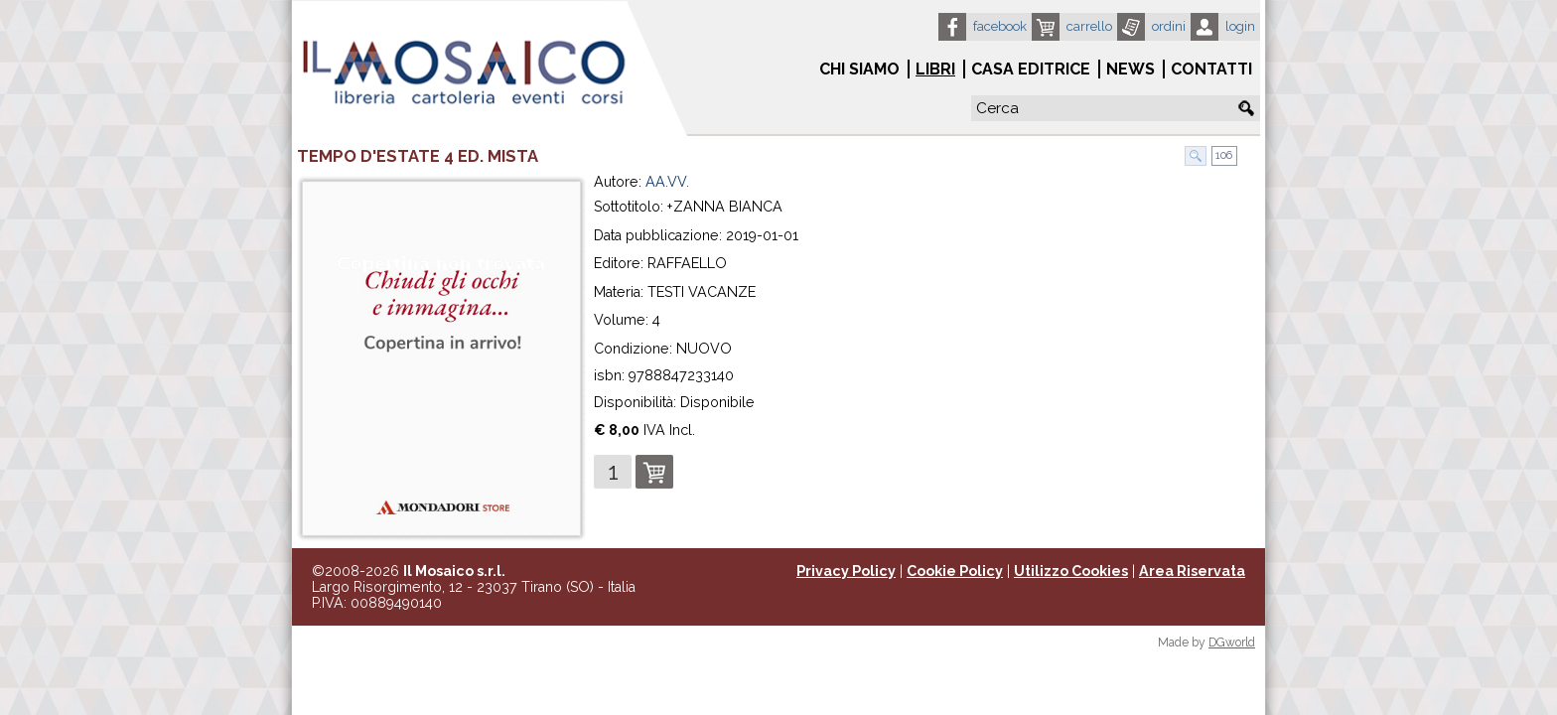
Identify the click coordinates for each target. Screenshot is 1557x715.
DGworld (1231, 642)
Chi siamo (859, 69)
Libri (935, 69)
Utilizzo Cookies (1071, 571)
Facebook (1000, 26)
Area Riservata (1192, 571)
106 (1222, 155)
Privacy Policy (846, 571)
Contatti (1211, 69)
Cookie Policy (955, 571)
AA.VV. (667, 182)
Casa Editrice (1030, 69)
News (1130, 69)
